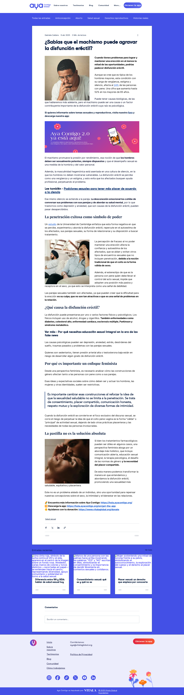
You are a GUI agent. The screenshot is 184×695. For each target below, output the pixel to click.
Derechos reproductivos (116, 18)
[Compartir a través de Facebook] (46, 527)
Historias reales (140, 18)
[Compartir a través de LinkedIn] (58, 527)
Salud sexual (94, 18)
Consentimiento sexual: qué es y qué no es (91, 580)
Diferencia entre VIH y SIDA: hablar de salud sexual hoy (50, 580)
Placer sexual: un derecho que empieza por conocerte (133, 580)
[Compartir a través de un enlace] (65, 527)
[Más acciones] (137, 35)
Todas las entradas (41, 18)
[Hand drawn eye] (40, 6)
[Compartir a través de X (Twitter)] (52, 527)
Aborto (79, 18)
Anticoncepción (62, 18)
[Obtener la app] (133, 5)
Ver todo (148, 550)
